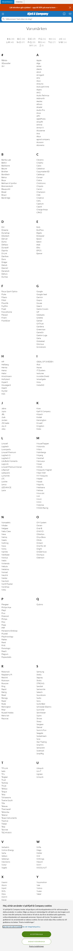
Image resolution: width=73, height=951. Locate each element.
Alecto (39, 69)
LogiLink (5, 464)
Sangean (40, 724)
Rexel (3, 695)
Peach (4, 651)
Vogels (4, 867)
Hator (3, 373)
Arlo (38, 78)
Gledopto (40, 315)
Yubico (39, 888)
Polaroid (5, 616)
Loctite (4, 481)
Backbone (5, 165)
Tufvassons (6, 797)
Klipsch (39, 414)
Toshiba (4, 783)
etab (38, 244)
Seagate (39, 733)
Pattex (4, 639)
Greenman (40, 329)
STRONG (40, 683)
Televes (4, 806)
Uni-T (38, 771)
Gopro (39, 300)
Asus (38, 81)
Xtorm (4, 885)
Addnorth (40, 98)
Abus (38, 136)
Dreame (4, 230)
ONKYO (40, 531)
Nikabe (4, 525)
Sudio (38, 698)
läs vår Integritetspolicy (31, 927)
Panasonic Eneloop (9, 630)
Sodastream (41, 736)
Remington (6, 707)
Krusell (39, 423)
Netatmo (5, 569)
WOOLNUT (41, 867)
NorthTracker (7, 584)
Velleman (5, 859)
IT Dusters (40, 370)
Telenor (4, 815)
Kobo (38, 429)
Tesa (3, 826)
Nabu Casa (6, 531)
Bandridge (5, 198)
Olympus (40, 554)
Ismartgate (41, 379)
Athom (39, 104)
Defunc (4, 274)
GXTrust (40, 323)
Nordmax (5, 587)
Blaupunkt (5, 189)
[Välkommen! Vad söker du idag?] (38, 19)
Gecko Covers (42, 309)
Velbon (4, 856)
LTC (3, 478)
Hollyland (5, 379)
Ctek (38, 195)
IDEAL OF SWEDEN (44, 361)
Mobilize (40, 505)
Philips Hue (6, 607)
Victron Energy (7, 850)
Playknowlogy (7, 636)
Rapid (3, 689)
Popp (3, 625)
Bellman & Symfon (9, 183)
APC (38, 116)
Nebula (4, 566)
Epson (39, 239)
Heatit (4, 388)
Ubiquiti (39, 768)
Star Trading (41, 742)
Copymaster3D (42, 171)
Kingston (40, 426)
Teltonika (5, 812)
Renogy (4, 698)
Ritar (3, 709)
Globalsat (40, 341)
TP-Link (4, 768)
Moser (39, 464)
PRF (3, 628)
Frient (4, 318)
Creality (39, 162)
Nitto (3, 590)
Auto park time (42, 86)
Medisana (40, 487)
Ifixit (38, 364)
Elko (38, 247)
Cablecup (40, 174)
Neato (4, 540)
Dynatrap (5, 233)
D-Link (4, 253)
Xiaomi (4, 882)
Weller (39, 853)
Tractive (4, 821)
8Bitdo (4, 60)
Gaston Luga (41, 335)
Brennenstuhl (7, 186)
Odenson (40, 557)
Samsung (40, 671)
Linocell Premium (8, 452)
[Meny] (3, 14)
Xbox (3, 894)
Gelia (38, 338)
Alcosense (40, 130)
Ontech (39, 543)
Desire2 (4, 268)
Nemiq (4, 537)
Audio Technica (42, 95)
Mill (38, 496)
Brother (4, 171)
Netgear (4, 528)
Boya (3, 180)
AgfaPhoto (41, 119)
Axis (38, 133)
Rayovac (5, 718)
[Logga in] (64, 14)
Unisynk (39, 777)
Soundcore (41, 695)
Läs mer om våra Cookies (12, 927)
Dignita (4, 250)
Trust (3, 780)
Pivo (3, 613)
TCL (3, 774)
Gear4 (39, 306)
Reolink (4, 677)
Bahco (4, 177)
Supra (38, 715)
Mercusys (40, 461)
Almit (38, 72)
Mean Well (41, 473)
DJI (2, 227)
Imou (38, 382)
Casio (38, 165)
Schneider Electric (43, 707)
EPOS (38, 250)
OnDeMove (41, 552)
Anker (39, 66)
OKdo (39, 540)
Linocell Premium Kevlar (11, 467)
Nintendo (5, 563)
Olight (39, 549)
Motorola (40, 446)
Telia (3, 794)
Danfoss (4, 256)
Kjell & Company (43, 411)
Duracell (5, 247)
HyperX (4, 382)
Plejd (3, 610)
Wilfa (38, 847)
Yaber (38, 894)
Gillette (39, 318)
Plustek (4, 633)
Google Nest (41, 294)
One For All (41, 546)
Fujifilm (4, 306)
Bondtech (5, 174)
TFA (3, 803)
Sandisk (39, 686)
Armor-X (40, 127)
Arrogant (40, 75)
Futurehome (6, 312)
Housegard (6, 385)
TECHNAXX (6, 832)
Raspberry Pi (6, 674)
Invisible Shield (42, 376)
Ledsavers (5, 473)
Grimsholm (41, 347)
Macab (39, 481)
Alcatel (39, 107)
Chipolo (39, 186)
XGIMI (4, 897)
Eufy (38, 227)
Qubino (39, 604)
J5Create (5, 423)
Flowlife (4, 303)
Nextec (4, 578)
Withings (40, 859)
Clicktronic (41, 183)
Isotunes (40, 373)
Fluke (3, 294)
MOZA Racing (42, 508)
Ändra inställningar (36, 946)
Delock (4, 265)
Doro (3, 259)
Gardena (40, 326)
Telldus (4, 788)
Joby (3, 429)
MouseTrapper (42, 443)
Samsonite (40, 689)
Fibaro (4, 297)
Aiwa (38, 113)
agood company (43, 139)
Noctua (4, 557)
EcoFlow (40, 230)
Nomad (4, 572)
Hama (3, 370)
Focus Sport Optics (9, 291)
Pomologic (5, 648)
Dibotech (5, 236)
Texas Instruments (9, 818)
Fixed (3, 309)
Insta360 (40, 385)
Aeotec (39, 101)
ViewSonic (5, 862)
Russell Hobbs (7, 712)
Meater (39, 478)
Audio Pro (40, 110)
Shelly (39, 674)
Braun (4, 195)
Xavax (3, 900)
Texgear (4, 777)
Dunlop (4, 277)
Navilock (5, 581)
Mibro (39, 449)
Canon (39, 189)
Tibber (4, 824)
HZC (3, 394)
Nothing (4, 543)
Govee (39, 303)
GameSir (40, 332)
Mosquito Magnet (44, 470)
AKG (38, 92)
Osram (39, 525)
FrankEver (5, 320)
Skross (39, 718)
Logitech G (5, 455)
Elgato (39, 233)
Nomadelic (5, 522)
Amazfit (39, 122)
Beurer (4, 168)
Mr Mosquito (42, 475)
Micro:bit (40, 493)
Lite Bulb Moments (9, 461)
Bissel (3, 192)
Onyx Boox (41, 537)
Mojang (39, 455)
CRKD (39, 212)
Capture (39, 203)
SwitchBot (40, 704)
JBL (3, 414)
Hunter (4, 391)
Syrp (38, 739)
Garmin (39, 297)
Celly (38, 201)
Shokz (39, 680)
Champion (40, 192)
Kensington (41, 420)
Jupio (3, 411)
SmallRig (40, 753)
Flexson (4, 315)
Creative (40, 198)
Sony (38, 701)
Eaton (39, 241)
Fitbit (3, 300)
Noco (3, 546)
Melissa (39, 490)
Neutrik (4, 575)
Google (39, 291)
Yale (38, 885)
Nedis (3, 560)
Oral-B (39, 528)
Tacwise (4, 829)
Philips (4, 619)
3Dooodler (6, 63)
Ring (3, 686)
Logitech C (5, 458)
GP (37, 312)
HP (2, 361)
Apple (38, 60)
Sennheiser (41, 712)
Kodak (39, 417)
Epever (39, 253)
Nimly (3, 549)
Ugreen (39, 774)
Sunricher (40, 709)
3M (2, 66)
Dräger (4, 262)
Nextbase (5, 554)
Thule (3, 786)
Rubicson (5, 680)
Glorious (40, 344)
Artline (39, 124)
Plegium (4, 654)
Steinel (39, 727)
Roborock (5, 671)
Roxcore (4, 683)
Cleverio (40, 160)
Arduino (39, 84)
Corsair (39, 177)
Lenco (3, 484)
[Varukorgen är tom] (70, 14)
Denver (4, 239)
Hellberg (5, 364)
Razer (3, 701)
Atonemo (40, 145)
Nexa (3, 534)
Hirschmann (6, 376)
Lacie (3, 490)
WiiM (38, 864)
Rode (3, 704)
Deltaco (4, 244)
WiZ (38, 856)
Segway (39, 677)
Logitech (5, 446)
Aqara (39, 89)
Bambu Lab (6, 160)
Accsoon (40, 142)
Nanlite (4, 552)
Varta (3, 853)
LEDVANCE (6, 487)
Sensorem (40, 747)
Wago (38, 850)
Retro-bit (5, 715)
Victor (4, 864)
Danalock (5, 271)
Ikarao (39, 367)
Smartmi (40, 745)
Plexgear (5, 604)
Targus (4, 791)
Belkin (4, 162)
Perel (3, 642)
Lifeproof (5, 470)
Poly (3, 622)
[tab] (7, 2)
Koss (38, 408)
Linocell (4, 443)
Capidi (39, 206)
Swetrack (40, 750)
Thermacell (6, 809)
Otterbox (40, 534)
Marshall (40, 458)
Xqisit (3, 888)
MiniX (39, 499)
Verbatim (5, 847)
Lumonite (5, 475)
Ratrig (4, 692)
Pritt (3, 645)
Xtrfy (3, 891)
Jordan (4, 420)
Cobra (39, 180)
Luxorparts (6, 449)
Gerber (39, 320)
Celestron (40, 168)
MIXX (38, 502)
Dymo (4, 241)
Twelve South (7, 800)
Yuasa (39, 891)
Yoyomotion (41, 882)
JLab (3, 417)
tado (3, 771)
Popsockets (6, 657)
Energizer (40, 236)
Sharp (38, 721)
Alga (38, 63)
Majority (40, 484)
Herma (4, 367)
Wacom (39, 862)
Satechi (39, 692)
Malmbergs (41, 452)
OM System (41, 522)
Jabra (3, 408)
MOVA (39, 467)
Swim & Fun (41, 730)
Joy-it (3, 426)
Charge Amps (42, 209)
